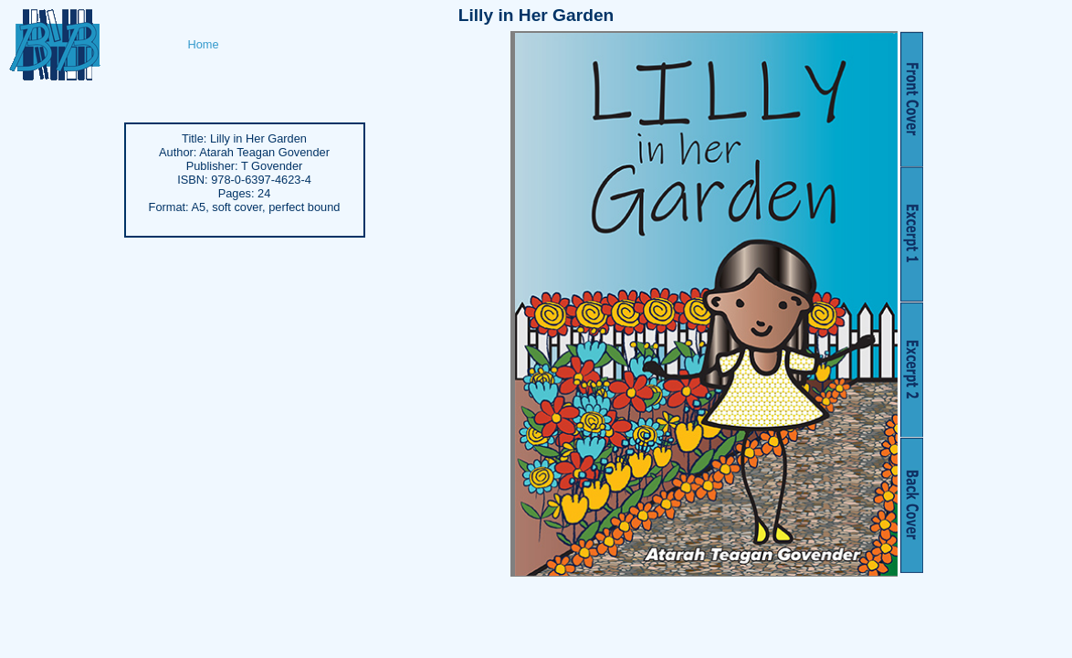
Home (203, 44)
